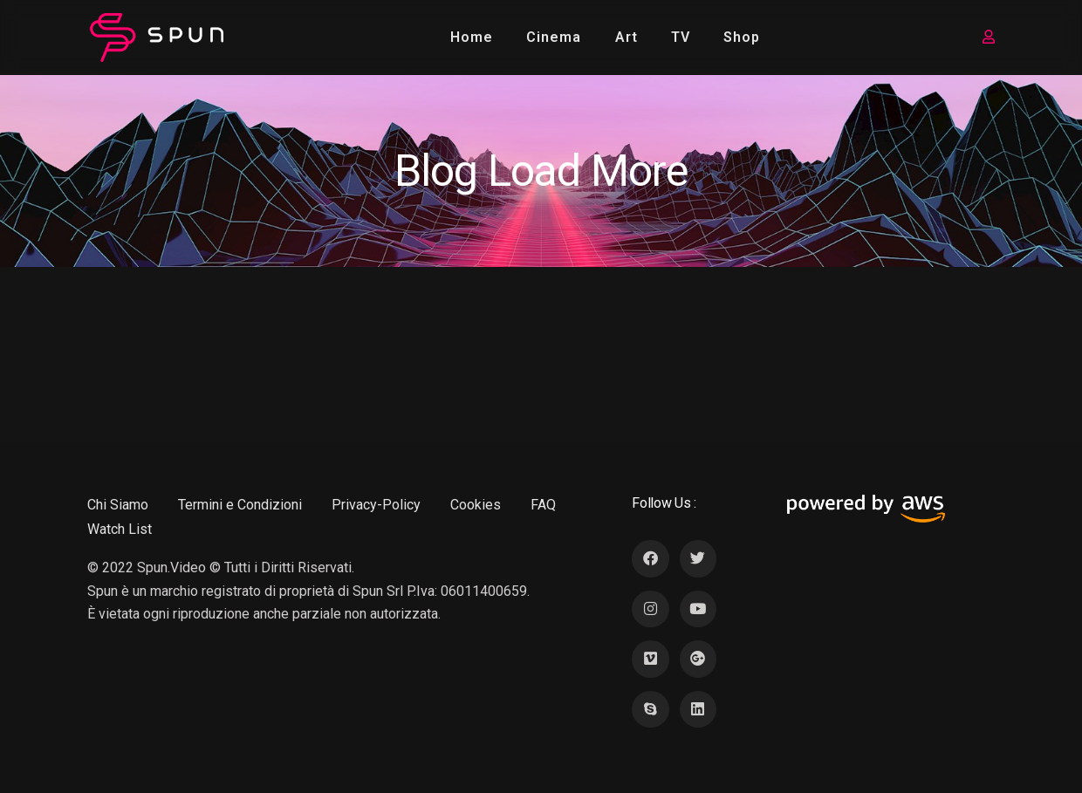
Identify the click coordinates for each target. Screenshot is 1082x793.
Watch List (119, 529)
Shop (741, 37)
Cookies (475, 504)
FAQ (543, 504)
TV (680, 37)
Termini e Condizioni (240, 504)
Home (471, 37)
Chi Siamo (117, 504)
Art (626, 37)
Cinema (553, 37)
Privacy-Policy (376, 504)
